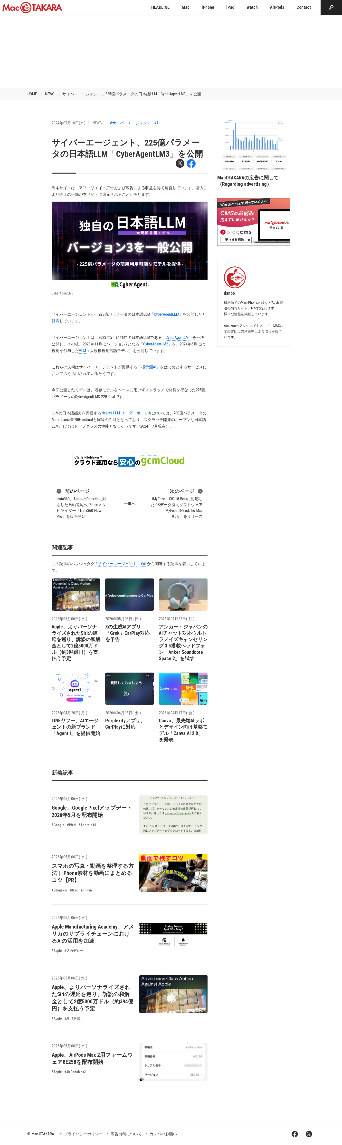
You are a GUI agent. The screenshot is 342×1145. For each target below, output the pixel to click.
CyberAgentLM (177, 337)
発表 (55, 321)
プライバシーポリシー (83, 1134)
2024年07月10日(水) (68, 123)
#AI (157, 123)
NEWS (49, 94)
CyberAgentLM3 (166, 314)
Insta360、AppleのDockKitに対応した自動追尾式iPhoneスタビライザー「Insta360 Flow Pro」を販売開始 (81, 503)
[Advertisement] (171, 51)
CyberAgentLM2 (155, 344)
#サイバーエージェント (130, 123)
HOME (32, 94)
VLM (82, 350)
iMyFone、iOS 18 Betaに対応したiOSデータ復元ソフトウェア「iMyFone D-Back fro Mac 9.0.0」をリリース (177, 503)
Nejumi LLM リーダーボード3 (125, 413)
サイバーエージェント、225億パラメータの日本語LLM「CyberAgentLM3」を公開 (131, 94)
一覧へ (129, 503)
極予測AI (148, 367)
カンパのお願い (163, 1134)
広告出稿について (126, 1134)
